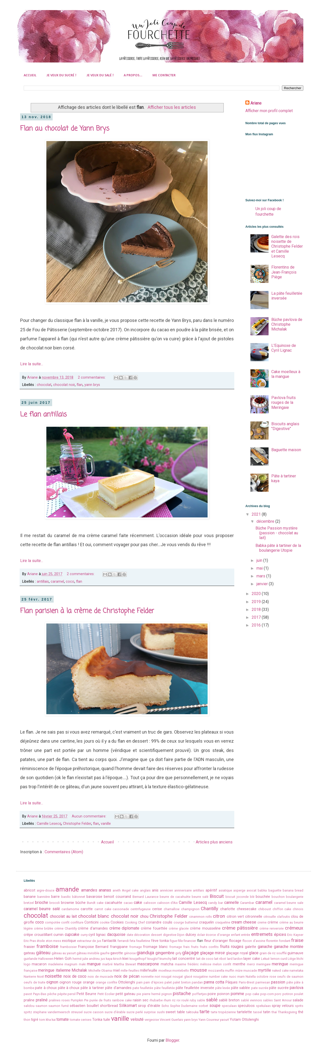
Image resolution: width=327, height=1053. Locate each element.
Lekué (265, 959)
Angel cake (130, 890)
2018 (257, 609)
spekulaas (263, 1006)
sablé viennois (251, 1000)
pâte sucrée (278, 988)
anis (155, 890)
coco (70, 581)
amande (67, 889)
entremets (262, 934)
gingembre (164, 952)
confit (65, 922)
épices (280, 934)
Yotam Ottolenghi (244, 1019)
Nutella (251, 976)
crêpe (28, 935)
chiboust (264, 909)
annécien (166, 890)
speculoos (246, 1006)
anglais (145, 890)
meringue (280, 964)
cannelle (231, 902)
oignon (52, 982)
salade (298, 1000)
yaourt (224, 1020)
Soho (165, 1006)
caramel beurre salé (42, 908)
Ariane (255, 103)
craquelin (206, 922)
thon (27, 1020)
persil (72, 994)
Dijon (180, 935)
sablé (211, 1000)
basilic (66, 897)
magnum (70, 964)
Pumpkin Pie (79, 1000)
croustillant (43, 935)
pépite (62, 994)
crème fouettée (154, 928)
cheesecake (246, 909)
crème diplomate (124, 928)
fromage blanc (155, 947)
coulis (167, 922)
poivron (223, 994)
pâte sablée (240, 988)
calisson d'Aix (167, 903)
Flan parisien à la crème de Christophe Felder (87, 611)
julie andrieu (91, 959)
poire (212, 994)
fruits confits (209, 947)
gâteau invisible (88, 953)
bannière (43, 897)
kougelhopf (137, 959)
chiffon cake (282, 909)
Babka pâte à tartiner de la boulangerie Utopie (278, 548)
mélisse (205, 964)
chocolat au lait (63, 916)
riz (174, 1000)
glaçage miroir (212, 952)
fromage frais (179, 947)
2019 (257, 601)
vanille (106, 823)
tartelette (244, 1012)
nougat (166, 976)
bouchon (278, 897)
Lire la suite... (31, 363)
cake (138, 902)
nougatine (200, 976)
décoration (142, 935)
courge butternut (186, 922)
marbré (107, 964)
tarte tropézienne (223, 1012)
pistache (182, 993)
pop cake (252, 994)
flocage (235, 941)
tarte (204, 1011)
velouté (137, 1019)
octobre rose (266, 976)
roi (178, 1000)
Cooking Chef (135, 922)
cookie (105, 922)
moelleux (165, 970)
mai (260, 568)
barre (55, 897)
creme (262, 922)
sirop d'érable (149, 1006)
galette (250, 947)
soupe (214, 1005)
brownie (67, 903)
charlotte (227, 909)
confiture (77, 922)
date (130, 935)
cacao (128, 903)
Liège (292, 959)
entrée (245, 935)
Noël (40, 976)
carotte (87, 909)
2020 (257, 593)
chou (144, 916)
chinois (298, 909)
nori (157, 976)
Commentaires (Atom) (64, 851)
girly (178, 953)
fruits (195, 947)
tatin (266, 1012)
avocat (251, 890)
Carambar (247, 903)
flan (80, 385)
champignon (190, 909)
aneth (117, 890)
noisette (53, 976)
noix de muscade (100, 976)
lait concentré (183, 959)
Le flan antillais (43, 415)
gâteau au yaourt (64, 953)
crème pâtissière (240, 928)
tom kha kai (47, 1020)
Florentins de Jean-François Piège (284, 272)
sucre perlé (134, 1012)
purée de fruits (100, 1000)
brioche (41, 902)
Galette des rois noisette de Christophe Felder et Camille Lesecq (287, 246)
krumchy (165, 959)
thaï (274, 1012)
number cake (218, 976)
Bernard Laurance (145, 897)
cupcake (72, 934)
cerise (157, 909)
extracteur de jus (89, 941)
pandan (197, 982)
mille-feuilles (130, 970)
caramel (57, 581)
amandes (89, 890)
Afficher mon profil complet (269, 110)
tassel (257, 1012)
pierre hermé (151, 994)
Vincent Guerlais (171, 1020)
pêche (51, 994)
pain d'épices (154, 982)
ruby (193, 1000)
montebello (180, 970)
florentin (272, 941)
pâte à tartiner (92, 988)
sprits (299, 1006)
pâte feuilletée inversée (195, 988)
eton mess (53, 941)
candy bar (215, 903)
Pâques (231, 982)
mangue (94, 964)
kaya (109, 959)
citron (219, 916)
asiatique (225, 890)
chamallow (172, 909)
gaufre (105, 953)
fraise (297, 940)
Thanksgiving (287, 1012)
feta (132, 941)
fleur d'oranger (216, 941)
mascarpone (148, 964)
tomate (62, 1019)
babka (262, 890)
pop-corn (267, 994)
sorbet (203, 1006)
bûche (81, 903)
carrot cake (102, 909)
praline (29, 1000)
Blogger (172, 1040)
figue (173, 941)
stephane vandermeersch (51, 1012)
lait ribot (220, 959)
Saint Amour (283, 1000)
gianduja (145, 953)
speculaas (229, 1006)
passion (278, 982)
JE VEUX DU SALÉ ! (100, 75)
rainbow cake (122, 1000)
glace (253, 952)
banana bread (293, 890)
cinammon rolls (200, 916)
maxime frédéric (187, 964)
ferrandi (123, 941)
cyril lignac (97, 935)
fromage (135, 947)
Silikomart (128, 1005)
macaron (39, 964)
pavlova (296, 987)
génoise (130, 953)
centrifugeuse (140, 909)
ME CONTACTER (164, 75)
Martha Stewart (125, 964)
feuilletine (143, 941)
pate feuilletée (143, 988)
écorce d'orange (218, 935)
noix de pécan (126, 976)
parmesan (262, 982)
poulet (298, 994)
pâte (289, 982)
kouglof (153, 959)
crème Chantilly (65, 928)
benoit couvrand (117, 897)
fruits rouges (231, 946)
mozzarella (216, 970)
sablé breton (229, 1000)
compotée (52, 922)
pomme (237, 993)
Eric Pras (30, 941)
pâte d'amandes (118, 988)
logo (27, 964)
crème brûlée (43, 928)
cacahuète (113, 903)
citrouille (270, 916)
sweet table (175, 1012)
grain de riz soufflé (273, 953)
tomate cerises (80, 1020)
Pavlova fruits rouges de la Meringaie (283, 402)
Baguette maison (286, 449)
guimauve (295, 953)
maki (82, 964)
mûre (239, 970)
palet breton (182, 982)
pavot (28, 994)
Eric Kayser (295, 935)
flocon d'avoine (253, 941)
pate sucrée (259, 988)
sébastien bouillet (84, 1006)
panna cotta (214, 982)
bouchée (263, 897)
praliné (42, 1000)
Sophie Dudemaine (184, 1006)
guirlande (30, 959)
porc (278, 994)
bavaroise (94, 897)
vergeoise (152, 1020)
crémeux (294, 928)
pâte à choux (69, 988)
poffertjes (199, 994)
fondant (284, 941)
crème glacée (179, 928)
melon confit (222, 964)
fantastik (109, 941)
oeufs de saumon (290, 976)
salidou (29, 1006)
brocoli (54, 903)
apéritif (211, 890)
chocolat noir (64, 385)
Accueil (107, 842)
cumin (58, 935)
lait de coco (204, 959)
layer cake (251, 959)
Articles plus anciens (214, 842)
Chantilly (209, 908)
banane (30, 897)
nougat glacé (182, 976)
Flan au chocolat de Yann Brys (64, 129)
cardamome (70, 909)
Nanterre (30, 976)
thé (300, 1012)
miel (116, 970)
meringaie (263, 964)
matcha (167, 964)
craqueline (222, 922)
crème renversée (271, 928)
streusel (77, 1012)
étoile (41, 941)
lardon (238, 959)
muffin (229, 970)
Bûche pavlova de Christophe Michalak (286, 324)
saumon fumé (58, 1006)
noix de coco (74, 976)
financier (190, 941)
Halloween (45, 959)
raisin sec (140, 1000)
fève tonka (160, 941)
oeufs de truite (34, 982)
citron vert (235, 916)
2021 (257, 514)
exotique (69, 941)
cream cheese (243, 922)
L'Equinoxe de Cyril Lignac (283, 348)
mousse (198, 970)
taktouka (192, 1012)
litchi (300, 959)
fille (180, 941)
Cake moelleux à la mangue (285, 374)
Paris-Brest (246, 982)
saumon (41, 1006)
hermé (77, 959)
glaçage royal (237, 953)
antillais (43, 581)
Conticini (91, 922)
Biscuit (217, 896)
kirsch (117, 959)
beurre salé (200, 897)
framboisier (68, 947)
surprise (150, 1012)
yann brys (92, 385)
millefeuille (148, 970)
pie (139, 994)
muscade (250, 970)
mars (261, 576)
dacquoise (116, 934)
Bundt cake (95, 903)
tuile (106, 1019)
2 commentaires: (92, 377)
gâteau (43, 953)
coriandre (153, 922)
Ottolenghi (126, 982)
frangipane (119, 947)
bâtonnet (78, 897)
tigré (34, 1019)
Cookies (117, 922)
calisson (150, 903)
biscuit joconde (237, 897)
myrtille (264, 970)
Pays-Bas (39, 994)
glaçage (190, 953)
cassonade (121, 909)
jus (103, 959)
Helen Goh (62, 959)
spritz (28, 1012)
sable (201, 1000)
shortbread (109, 1006)
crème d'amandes (93, 928)
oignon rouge (70, 982)
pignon (166, 994)
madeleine (55, 964)
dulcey (190, 935)
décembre (265, 521)
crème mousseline (205, 928)
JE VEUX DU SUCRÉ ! (61, 75)
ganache (265, 946)
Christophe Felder (77, 823)
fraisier (29, 947)
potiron (287, 994)
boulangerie (294, 897)
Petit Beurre (86, 994)
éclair (201, 935)
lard (230, 959)
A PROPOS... (133, 75)
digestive (169, 935)
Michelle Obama (100, 970)
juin (259, 560)
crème (273, 922)
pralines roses (59, 1000)
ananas (105, 890)
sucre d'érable (115, 1012)
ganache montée (288, 946)
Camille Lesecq (49, 823)
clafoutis (283, 916)
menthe (239, 964)
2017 (257, 617)
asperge (239, 890)
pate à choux (46, 988)
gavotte (116, 953)
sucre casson (94, 1012)
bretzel (29, 903)
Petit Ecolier (106, 994)
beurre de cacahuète (175, 897)
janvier (262, 583)
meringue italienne (54, 970)
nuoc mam (237, 976)
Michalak (79, 970)
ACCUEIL (30, 75)
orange (88, 982)
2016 (257, 625)
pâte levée (222, 988)
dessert (156, 935)
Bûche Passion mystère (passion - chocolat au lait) (276, 533)
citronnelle (253, 916)
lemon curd (279, 959)
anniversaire (183, 890)
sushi (161, 1012)
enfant (235, 935)
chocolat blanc (93, 916)
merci (251, 964)
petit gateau (126, 994)
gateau (29, 953)
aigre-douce (45, 890)
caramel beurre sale (288, 903)
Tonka (97, 1019)
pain (139, 982)
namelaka (296, 970)
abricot (29, 890)
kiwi (125, 959)
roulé (185, 1000)
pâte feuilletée (164, 988)
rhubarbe (156, 1000)
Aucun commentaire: (89, 816)
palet (168, 982)
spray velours (283, 1006)
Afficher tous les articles (172, 107)
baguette (274, 890)
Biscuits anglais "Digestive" (285, 426)
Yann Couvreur (209, 1020)
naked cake (280, 970)
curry (84, 935)
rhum (167, 1000)
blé (252, 897)
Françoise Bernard (93, 947)
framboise (47, 946)
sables (268, 1000)
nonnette (147, 976)
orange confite (106, 982)
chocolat (44, 385)
